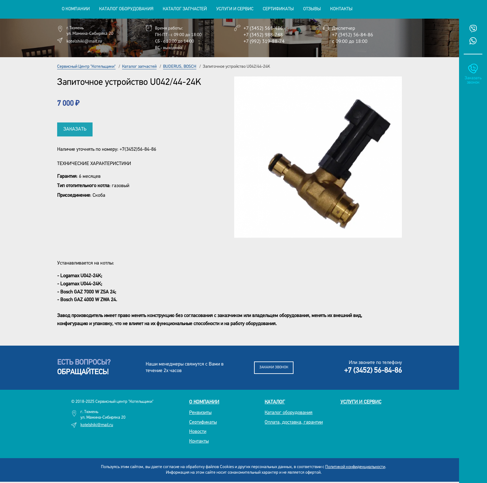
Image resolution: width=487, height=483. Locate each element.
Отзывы (312, 9)
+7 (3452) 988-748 (263, 34)
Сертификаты (278, 9)
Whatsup (473, 40)
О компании (204, 402)
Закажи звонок (273, 367)
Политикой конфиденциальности (355, 467)
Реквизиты (200, 412)
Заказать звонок (473, 80)
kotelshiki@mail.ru (84, 41)
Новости (197, 431)
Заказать (74, 129)
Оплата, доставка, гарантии (294, 422)
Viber (473, 28)
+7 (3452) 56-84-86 (352, 34)
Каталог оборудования (288, 412)
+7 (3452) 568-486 (263, 28)
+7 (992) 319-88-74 (264, 41)
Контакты (341, 9)
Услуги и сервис (360, 402)
